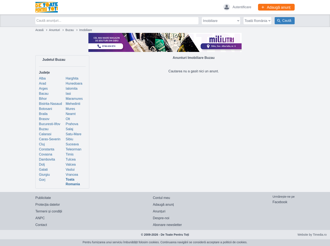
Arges (43, 88)
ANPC (40, 218)
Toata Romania (73, 182)
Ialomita (71, 88)
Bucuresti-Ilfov (49, 124)
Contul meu (161, 198)
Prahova (72, 124)
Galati (43, 169)
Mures (70, 109)
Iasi (68, 93)
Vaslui (70, 169)
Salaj (69, 129)
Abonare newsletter (167, 225)
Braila (43, 114)
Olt (68, 119)
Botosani (45, 109)
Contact (41, 225)
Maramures (74, 98)
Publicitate (43, 198)
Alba (42, 78)
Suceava (72, 144)
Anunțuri (159, 211)
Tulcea (71, 159)
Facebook (280, 202)
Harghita (72, 78)
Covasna (45, 154)
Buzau (69, 30)
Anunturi (54, 30)
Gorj (42, 179)
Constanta (46, 149)
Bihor (43, 98)
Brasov (44, 119)
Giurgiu (44, 174)
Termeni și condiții (48, 211)
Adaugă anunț (163, 204)
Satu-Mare (73, 134)
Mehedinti (73, 103)
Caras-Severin (49, 139)
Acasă (39, 30)
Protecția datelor (47, 204)
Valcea (71, 164)
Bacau (43, 93)
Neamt (71, 114)
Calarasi (45, 134)
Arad (42, 83)
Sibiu (69, 139)
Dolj (42, 164)
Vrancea (72, 174)
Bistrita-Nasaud (50, 103)
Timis (70, 154)
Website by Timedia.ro (312, 234)
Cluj (42, 144)
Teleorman (73, 149)
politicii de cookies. (235, 242)
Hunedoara (74, 83)
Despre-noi (161, 218)
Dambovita (47, 159)
